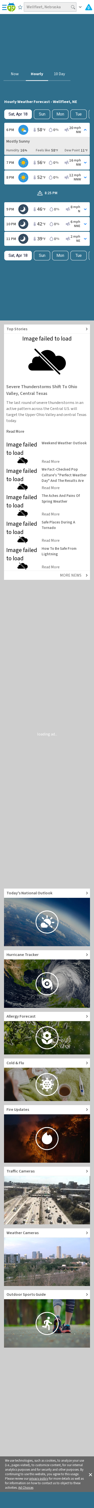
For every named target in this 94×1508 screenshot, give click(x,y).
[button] (90, 1474)
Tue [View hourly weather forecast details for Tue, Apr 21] (78, 114)
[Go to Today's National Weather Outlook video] (47, 917)
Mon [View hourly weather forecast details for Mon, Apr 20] (60, 114)
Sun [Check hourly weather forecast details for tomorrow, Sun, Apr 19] (42, 114)
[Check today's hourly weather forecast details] (18, 114)
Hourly (37, 74)
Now (15, 74)
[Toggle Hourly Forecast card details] (47, 130)
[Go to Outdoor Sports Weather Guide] (47, 1319)
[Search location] (50, 7)
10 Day (59, 74)
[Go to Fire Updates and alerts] (47, 1134)
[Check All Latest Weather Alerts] (88, 7)
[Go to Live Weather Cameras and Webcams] (47, 1257)
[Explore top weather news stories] (47, 329)
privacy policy (38, 1478)
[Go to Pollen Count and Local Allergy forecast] (47, 1033)
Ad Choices (25, 1487)
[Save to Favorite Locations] (20, 7)
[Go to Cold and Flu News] (47, 1079)
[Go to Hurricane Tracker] (47, 979)
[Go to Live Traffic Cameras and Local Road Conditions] (47, 1195)
